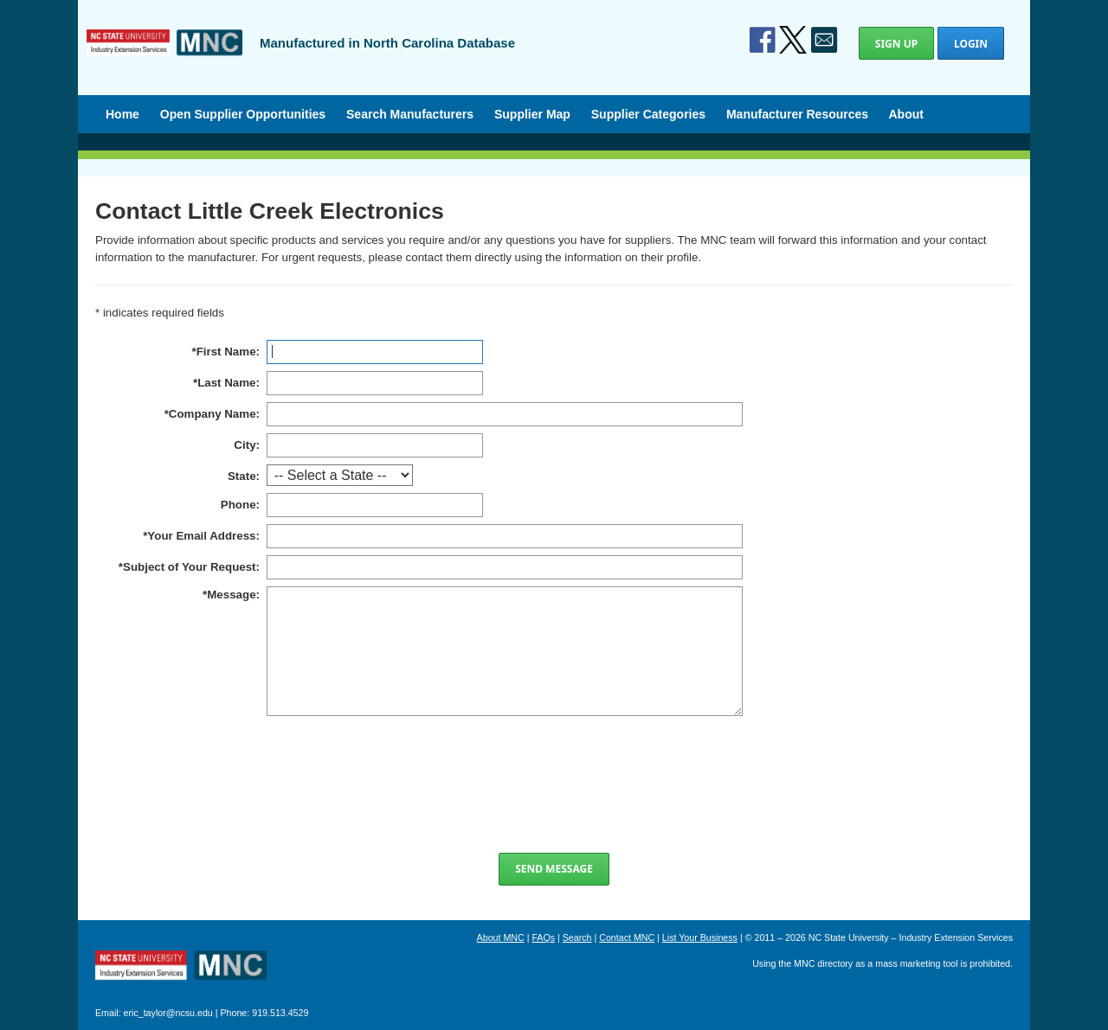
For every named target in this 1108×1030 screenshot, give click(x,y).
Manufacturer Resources (797, 114)
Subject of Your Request (189, 566)
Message (231, 594)
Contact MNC (626, 937)
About (905, 114)
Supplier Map (532, 114)
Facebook (762, 40)
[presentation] (554, 784)
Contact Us (824, 40)
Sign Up (896, 43)
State (242, 476)
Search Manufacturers (409, 114)
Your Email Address (201, 535)
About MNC (501, 937)
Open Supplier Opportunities (242, 114)
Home (122, 114)
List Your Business (700, 937)
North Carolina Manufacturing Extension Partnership (181, 966)
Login (971, 43)
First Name (226, 351)
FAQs (543, 937)
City (244, 444)
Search (577, 937)
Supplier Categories (648, 114)
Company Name (212, 413)
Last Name (226, 382)
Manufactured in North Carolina (164, 55)
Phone (238, 504)
